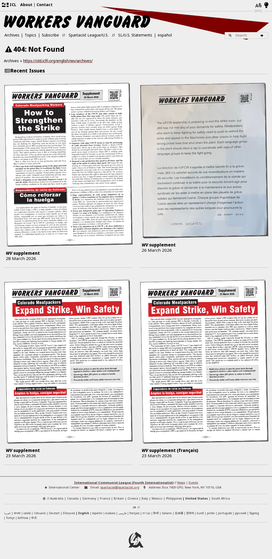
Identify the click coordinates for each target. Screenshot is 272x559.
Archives (11, 35)
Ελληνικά (69, 513)
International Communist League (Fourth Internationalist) (123, 482)
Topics (30, 35)
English (83, 513)
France (105, 498)
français (134, 513)
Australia (56, 498)
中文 (34, 518)
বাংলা (17, 513)
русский (240, 513)
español (165, 35)
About (26, 4)
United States (196, 498)
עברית (146, 513)
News (181, 482)
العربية (7, 513)
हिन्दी (156, 513)
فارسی (122, 513)
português (225, 513)
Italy (145, 498)
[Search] (263, 35)
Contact (45, 4)
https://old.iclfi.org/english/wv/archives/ (58, 60)
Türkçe (10, 518)
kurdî (200, 513)
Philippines (174, 498)
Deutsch (54, 513)
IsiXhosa (23, 518)
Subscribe (50, 35)
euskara (110, 513)
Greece (133, 498)
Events (193, 482)
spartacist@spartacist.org (119, 487)
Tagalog (254, 513)
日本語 (179, 513)
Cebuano (40, 513)
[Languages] (258, 5)
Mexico (157, 498)
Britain (119, 498)
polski (211, 513)
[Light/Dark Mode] (266, 5)
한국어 (190, 513)
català (27, 513)
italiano (167, 513)
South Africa (220, 498)
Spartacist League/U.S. (88, 35)
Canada (73, 498)
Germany (89, 498)
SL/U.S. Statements (135, 35)
